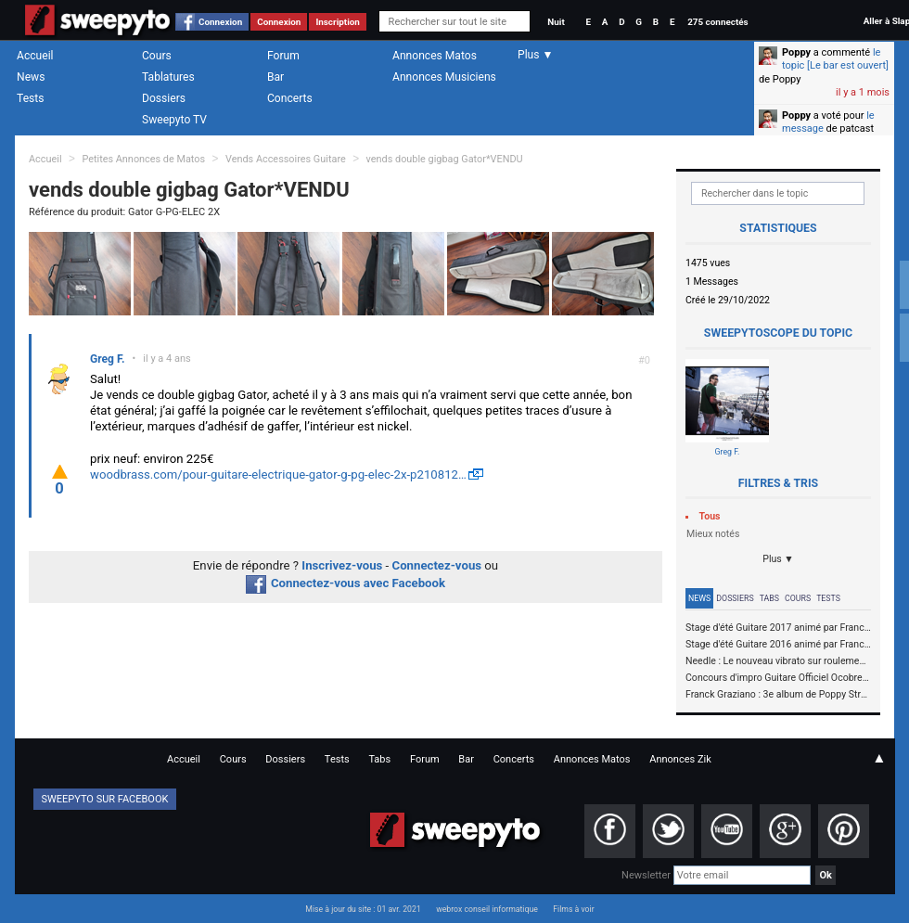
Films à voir (573, 909)
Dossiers (164, 98)
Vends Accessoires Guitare (285, 159)
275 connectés (717, 22)
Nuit (555, 22)
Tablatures (168, 77)
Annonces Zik (680, 759)
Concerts (290, 98)
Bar (275, 77)
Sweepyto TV (174, 119)
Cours (157, 55)
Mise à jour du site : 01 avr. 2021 (362, 909)
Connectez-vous (437, 565)
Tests (30, 98)
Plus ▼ (778, 559)
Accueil (35, 55)
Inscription (337, 22)
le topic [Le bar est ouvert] (835, 58)
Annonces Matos (434, 55)
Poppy (796, 52)
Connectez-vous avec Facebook (345, 583)
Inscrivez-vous (341, 565)
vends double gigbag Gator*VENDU (444, 159)
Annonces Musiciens (444, 77)
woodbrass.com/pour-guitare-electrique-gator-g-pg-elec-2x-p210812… (278, 474)
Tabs (769, 598)
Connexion (220, 22)
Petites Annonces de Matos (143, 159)
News (31, 77)
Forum (283, 55)
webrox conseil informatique (487, 909)
